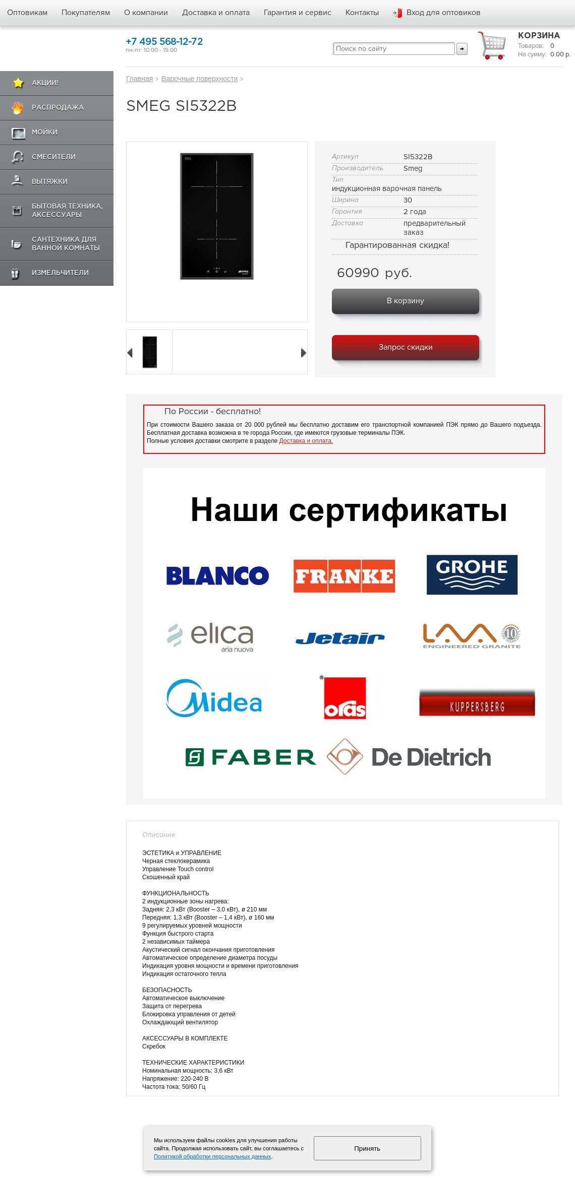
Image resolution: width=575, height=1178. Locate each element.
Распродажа (58, 108)
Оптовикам (27, 13)
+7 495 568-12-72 (164, 42)
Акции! (45, 83)
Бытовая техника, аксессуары (67, 211)
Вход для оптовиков (444, 13)
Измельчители (60, 273)
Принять (367, 1148)
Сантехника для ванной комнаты (66, 244)
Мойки (45, 133)
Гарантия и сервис (297, 13)
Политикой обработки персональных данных (212, 1156)
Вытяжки (50, 182)
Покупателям (86, 13)
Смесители (54, 157)
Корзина (539, 36)
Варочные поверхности (199, 78)
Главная (139, 78)
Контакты (362, 13)
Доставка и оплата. (306, 440)
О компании (146, 13)
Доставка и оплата (216, 13)
